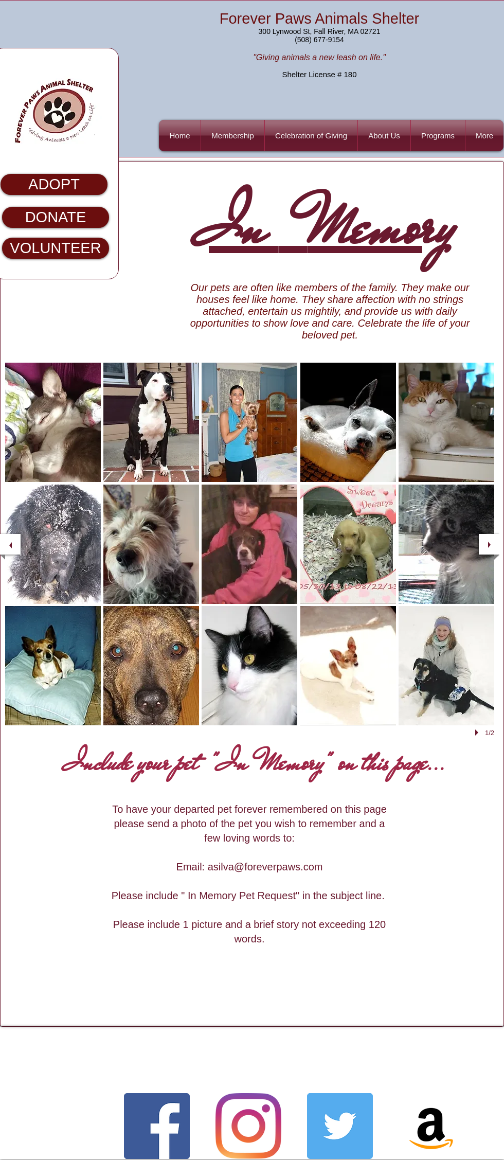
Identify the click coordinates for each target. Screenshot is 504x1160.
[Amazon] (431, 1126)
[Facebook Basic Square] (157, 1126)
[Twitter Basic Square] (340, 1126)
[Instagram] (248, 1126)
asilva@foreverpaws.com (265, 866)
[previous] (10, 544)
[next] (489, 544)
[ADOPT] (54, 184)
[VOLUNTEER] (55, 248)
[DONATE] (55, 217)
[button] (438, 135)
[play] (478, 732)
